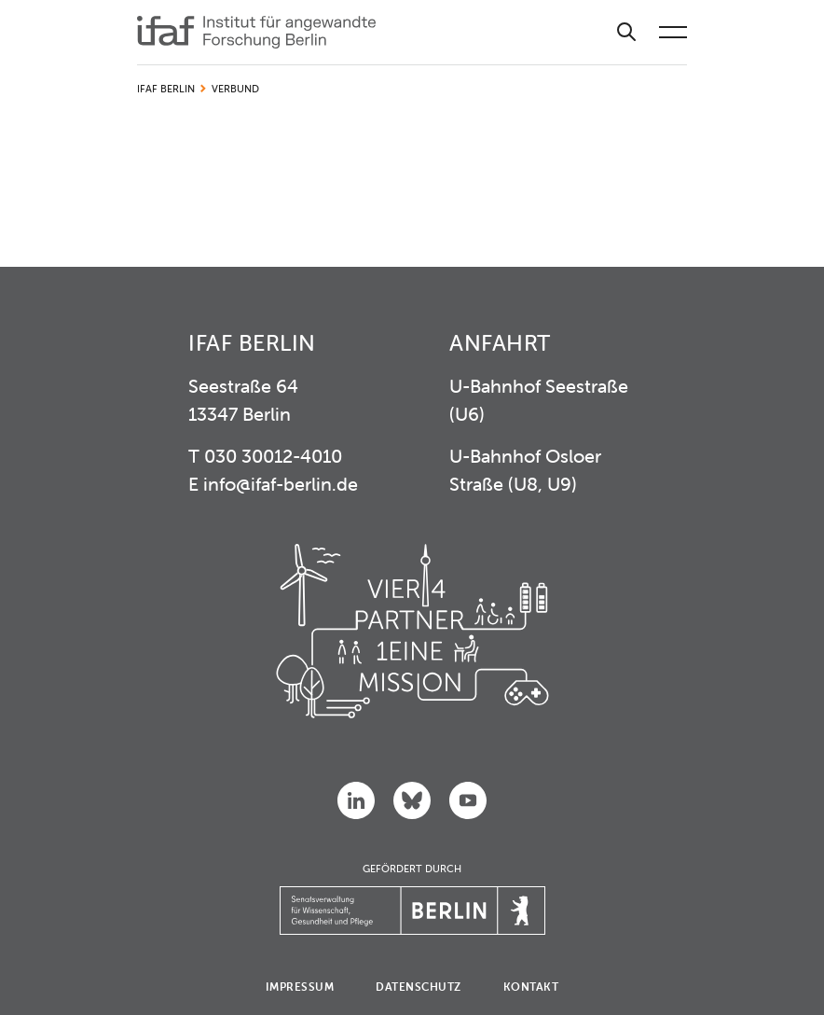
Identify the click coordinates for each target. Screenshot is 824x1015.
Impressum (300, 987)
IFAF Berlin (166, 88)
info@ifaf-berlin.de (280, 483)
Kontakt (531, 987)
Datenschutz (418, 987)
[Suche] (626, 32)
